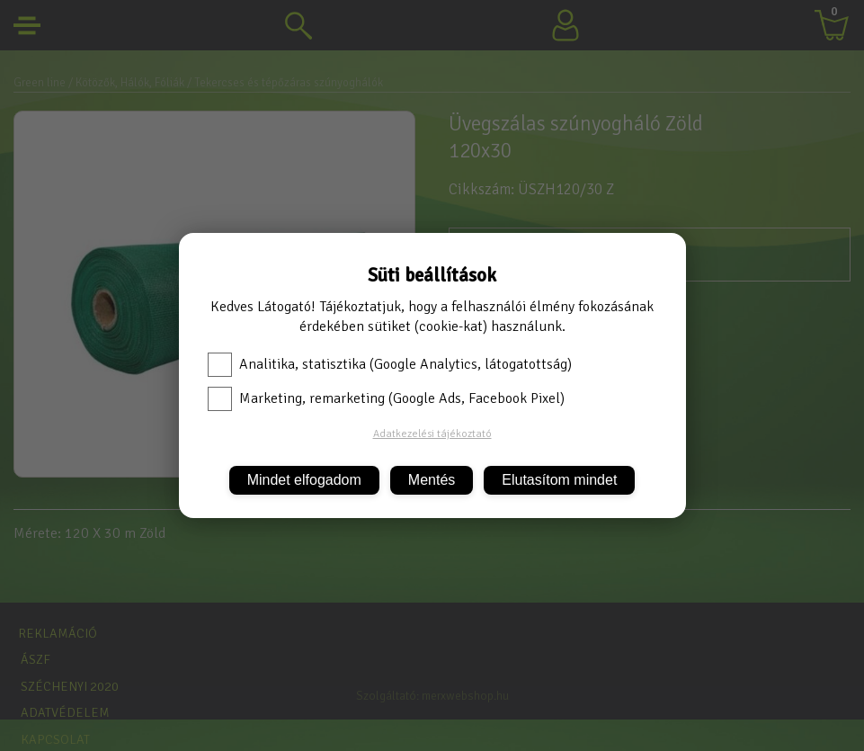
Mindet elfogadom (304, 479)
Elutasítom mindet (559, 479)
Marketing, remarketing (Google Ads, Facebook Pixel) (386, 398)
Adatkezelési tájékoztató (432, 434)
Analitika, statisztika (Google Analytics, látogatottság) (390, 364)
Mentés (431, 479)
